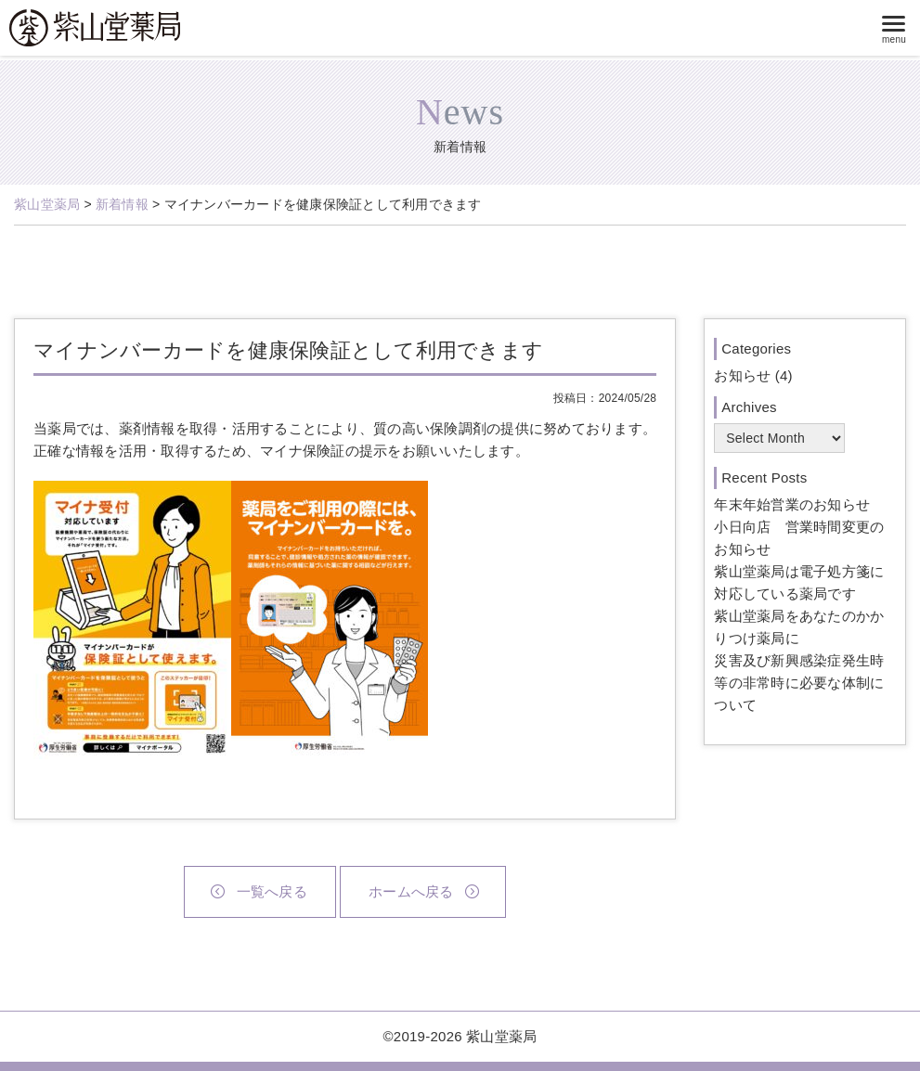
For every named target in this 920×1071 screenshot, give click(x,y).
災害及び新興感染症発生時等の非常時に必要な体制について (799, 682)
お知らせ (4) (753, 375)
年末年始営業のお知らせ (792, 504)
